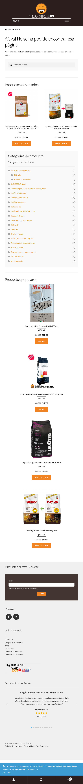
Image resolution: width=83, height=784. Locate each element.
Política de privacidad (13, 746)
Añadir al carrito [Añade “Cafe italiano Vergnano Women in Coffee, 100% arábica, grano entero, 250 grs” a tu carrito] (21, 143)
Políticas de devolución (14, 651)
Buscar (41, 780)
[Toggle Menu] (67, 21)
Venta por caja (17, 261)
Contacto (9, 639)
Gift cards (15, 225)
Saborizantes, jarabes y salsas (23, 243)
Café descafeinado (18, 193)
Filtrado (17, 175)
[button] (31, 727)
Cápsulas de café (17, 216)
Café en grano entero (19, 197)
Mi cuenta (14, 780)
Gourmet (14, 229)
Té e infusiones (17, 256)
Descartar (7, 772)
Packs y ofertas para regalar (22, 238)
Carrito (63, 778)
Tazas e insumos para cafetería (23, 252)
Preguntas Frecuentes (14, 642)
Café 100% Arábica (18, 184)
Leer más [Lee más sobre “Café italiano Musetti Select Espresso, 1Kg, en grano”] (41, 409)
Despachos (9, 648)
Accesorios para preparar (21, 170)
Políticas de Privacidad (14, 654)
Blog (7, 645)
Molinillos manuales (22, 179)
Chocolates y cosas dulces (21, 220)
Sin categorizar (17, 247)
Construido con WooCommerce (36, 746)
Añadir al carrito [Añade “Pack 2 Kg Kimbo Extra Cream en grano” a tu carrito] (41, 545)
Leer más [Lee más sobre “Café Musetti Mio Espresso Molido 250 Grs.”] (41, 341)
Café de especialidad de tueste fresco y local (28, 188)
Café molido (16, 207)
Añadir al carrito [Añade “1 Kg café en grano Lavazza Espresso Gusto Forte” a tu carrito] (41, 477)
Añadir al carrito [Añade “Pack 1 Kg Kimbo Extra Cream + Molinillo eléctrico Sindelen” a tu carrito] (61, 143)
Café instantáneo (18, 202)
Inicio (9, 29)
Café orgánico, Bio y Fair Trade (23, 211)
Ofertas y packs (17, 234)
